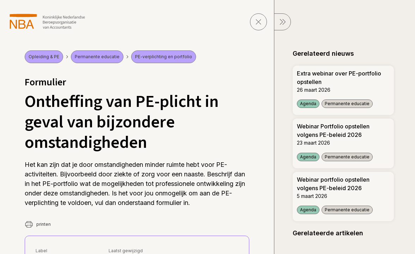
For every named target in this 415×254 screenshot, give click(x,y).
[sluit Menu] (282, 21)
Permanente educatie (97, 56)
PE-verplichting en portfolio (163, 56)
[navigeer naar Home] (47, 21)
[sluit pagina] (258, 21)
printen (38, 224)
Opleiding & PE (44, 56)
